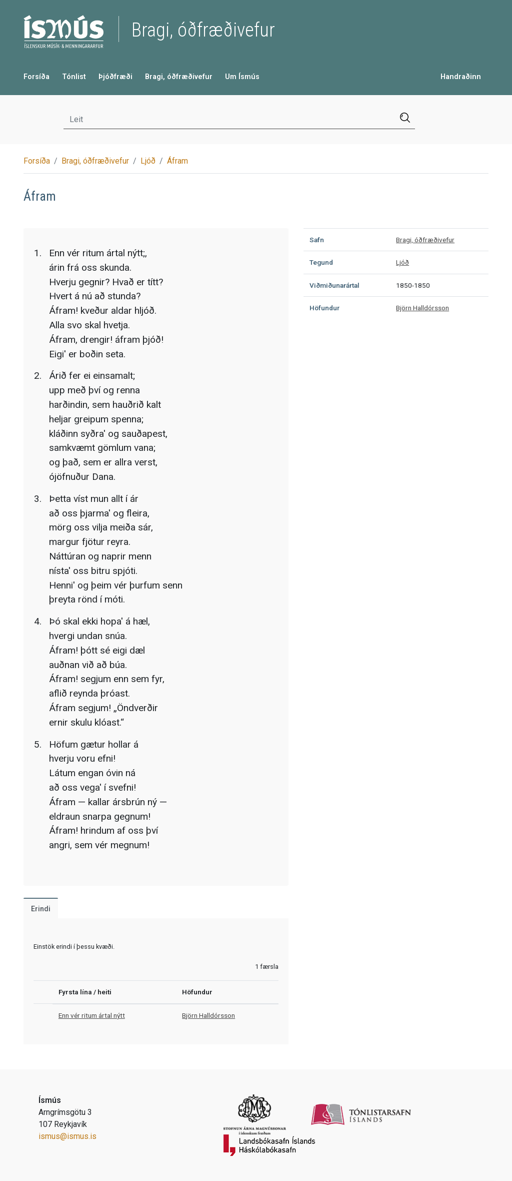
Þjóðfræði (115, 77)
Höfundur (325, 308)
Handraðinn (460, 77)
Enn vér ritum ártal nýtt (91, 1015)
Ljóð (148, 161)
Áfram (177, 161)
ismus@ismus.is (67, 1136)
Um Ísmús (242, 77)
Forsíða (37, 77)
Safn (317, 240)
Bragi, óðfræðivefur (178, 77)
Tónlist (74, 77)
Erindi (40, 909)
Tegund (321, 262)
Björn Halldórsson (208, 1015)
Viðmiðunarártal (335, 285)
